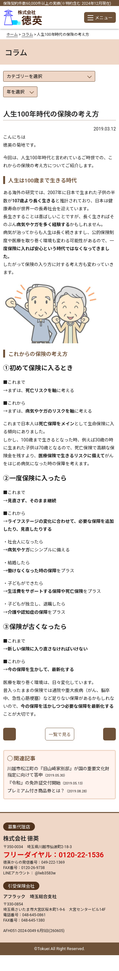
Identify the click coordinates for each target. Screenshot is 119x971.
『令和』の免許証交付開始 (46, 782)
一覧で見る (60, 734)
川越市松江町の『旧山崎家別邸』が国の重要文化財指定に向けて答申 (58, 771)
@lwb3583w (45, 873)
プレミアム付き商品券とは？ (48, 790)
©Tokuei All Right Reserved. (59, 948)
